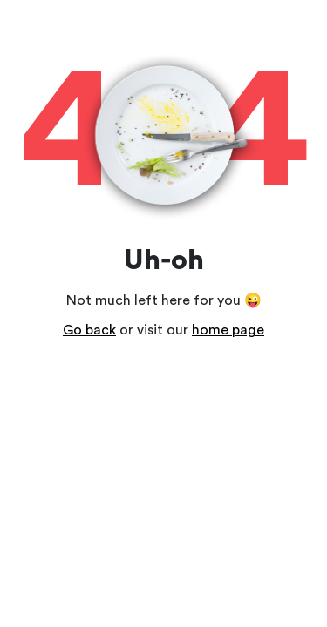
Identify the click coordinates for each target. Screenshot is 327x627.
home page (228, 330)
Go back (89, 330)
